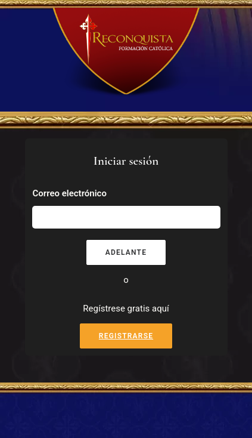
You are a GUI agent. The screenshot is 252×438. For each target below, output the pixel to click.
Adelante (126, 252)
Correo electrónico (70, 193)
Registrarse (126, 336)
